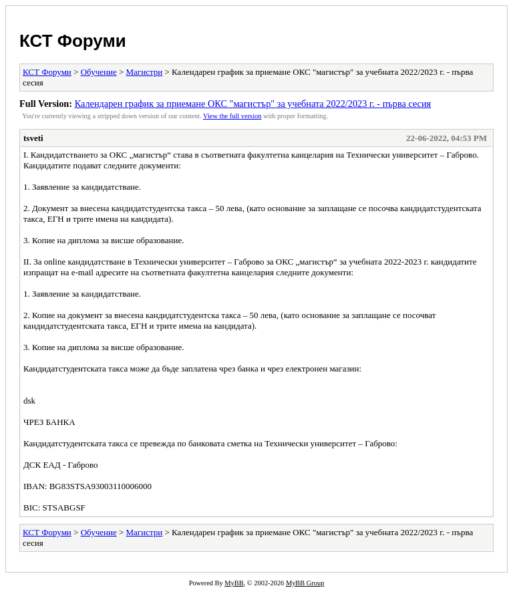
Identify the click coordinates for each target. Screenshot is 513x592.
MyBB (233, 583)
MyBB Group (305, 583)
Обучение (99, 72)
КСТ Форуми (72, 41)
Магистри (144, 72)
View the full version (232, 116)
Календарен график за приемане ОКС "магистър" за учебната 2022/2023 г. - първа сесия (253, 103)
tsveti (33, 138)
